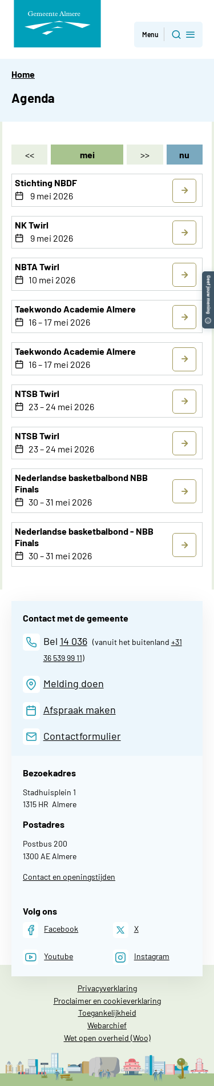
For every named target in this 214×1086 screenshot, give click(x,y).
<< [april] (29, 154)
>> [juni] (145, 154)
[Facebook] (50, 929)
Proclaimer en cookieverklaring (107, 1000)
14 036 (73, 641)
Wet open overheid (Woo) (107, 1038)
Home (23, 74)
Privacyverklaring (107, 988)
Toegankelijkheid (107, 1012)
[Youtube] (48, 957)
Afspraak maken (79, 709)
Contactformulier (82, 736)
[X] (126, 929)
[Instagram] (141, 957)
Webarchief (107, 1025)
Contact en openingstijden (69, 876)
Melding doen (73, 683)
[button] (208, 276)
